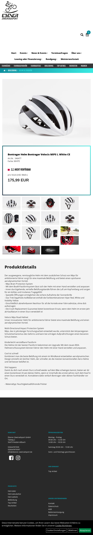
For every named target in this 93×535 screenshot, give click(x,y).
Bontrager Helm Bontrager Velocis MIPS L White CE (39, 154)
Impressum (53, 515)
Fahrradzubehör (20, 66)
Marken (84, 66)
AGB (50, 509)
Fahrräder (6, 66)
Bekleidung (49, 66)
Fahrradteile (36, 66)
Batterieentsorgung (56, 512)
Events (24, 53)
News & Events (39, 53)
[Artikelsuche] (82, 35)
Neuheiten (73, 66)
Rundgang (51, 59)
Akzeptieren (85, 530)
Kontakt (51, 503)
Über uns (76, 53)
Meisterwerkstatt (70, 59)
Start (13, 53)
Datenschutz (53, 506)
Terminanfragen (59, 53)
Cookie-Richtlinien (63, 525)
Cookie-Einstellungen (56, 530)
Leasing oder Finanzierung (28, 59)
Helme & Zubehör (25, 70)
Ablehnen (72, 530)
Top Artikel (61, 66)
